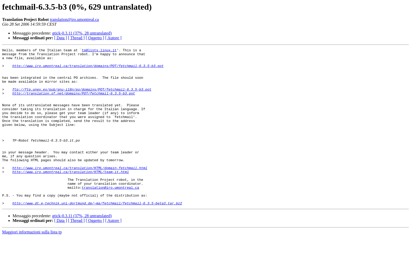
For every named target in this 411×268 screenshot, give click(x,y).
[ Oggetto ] (95, 38)
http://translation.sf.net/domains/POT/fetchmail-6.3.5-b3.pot (73, 102)
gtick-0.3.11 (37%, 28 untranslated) (82, 33)
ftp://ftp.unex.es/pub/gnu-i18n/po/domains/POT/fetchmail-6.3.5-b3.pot (81, 98)
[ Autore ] (113, 38)
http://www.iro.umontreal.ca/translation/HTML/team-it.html (70, 196)
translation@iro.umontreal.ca (74, 19)
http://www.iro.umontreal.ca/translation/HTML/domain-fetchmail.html (79, 192)
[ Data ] (60, 38)
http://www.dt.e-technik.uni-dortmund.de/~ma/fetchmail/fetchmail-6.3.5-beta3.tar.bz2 (97, 234)
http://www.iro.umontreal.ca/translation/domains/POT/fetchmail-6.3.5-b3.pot (88, 69)
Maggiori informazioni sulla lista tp (32, 263)
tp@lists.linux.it (99, 50)
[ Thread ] (76, 38)
